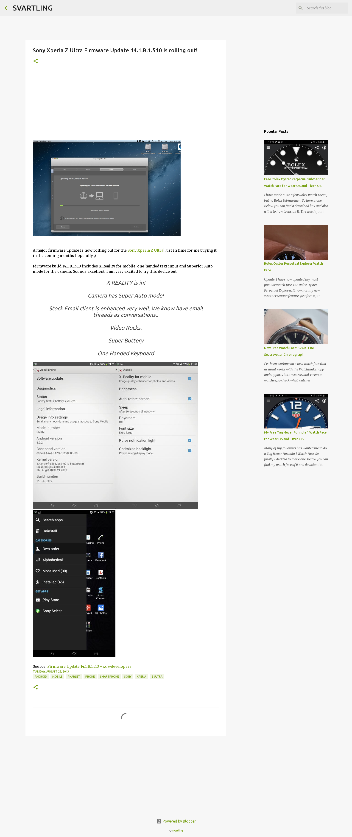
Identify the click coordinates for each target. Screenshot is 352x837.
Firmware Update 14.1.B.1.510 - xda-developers (89, 666)
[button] (35, 61)
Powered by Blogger (176, 821)
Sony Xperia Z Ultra (145, 250)
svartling (177, 830)
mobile (57, 676)
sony (127, 676)
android (41, 676)
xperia (141, 676)
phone (90, 676)
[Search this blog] (324, 8)
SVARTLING (33, 8)
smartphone (109, 676)
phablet (74, 676)
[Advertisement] (126, 106)
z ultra (156, 676)
